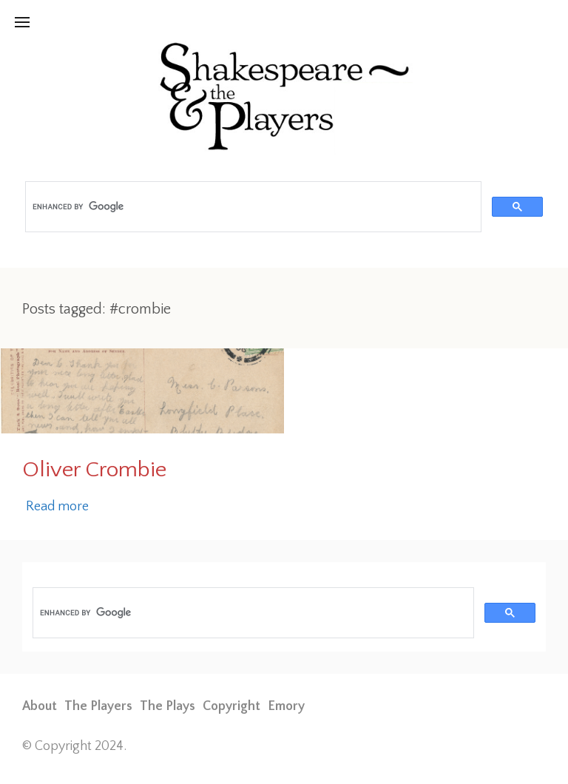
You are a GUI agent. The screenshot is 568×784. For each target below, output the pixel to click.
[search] (252, 207)
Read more (57, 506)
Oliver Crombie (94, 470)
